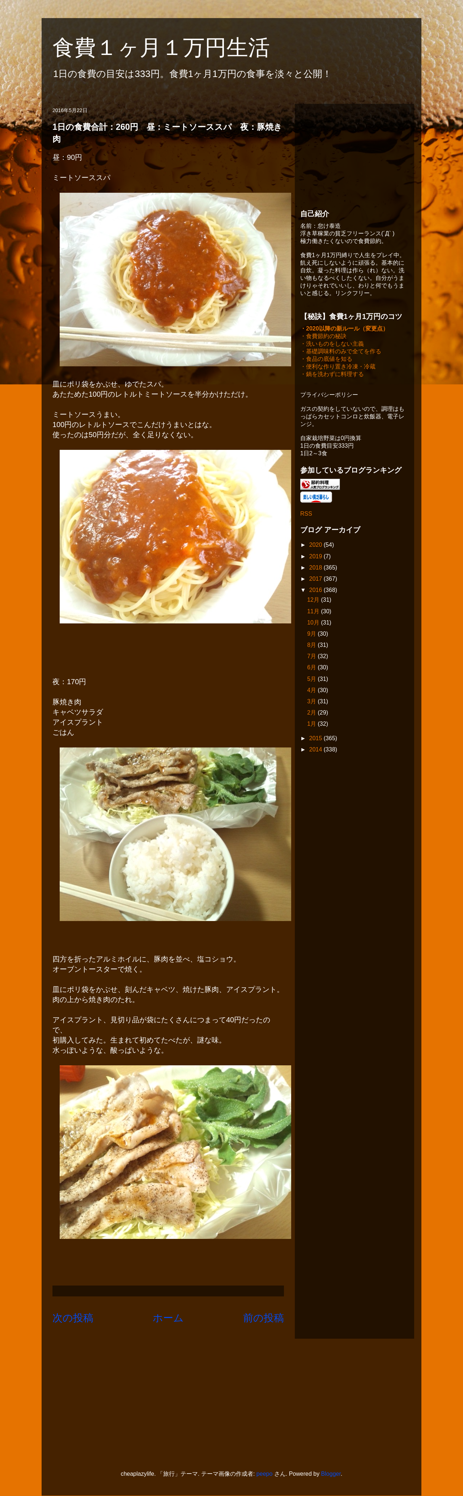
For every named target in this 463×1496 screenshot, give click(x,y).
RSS (306, 514)
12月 (314, 600)
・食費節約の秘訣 (323, 337)
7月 (312, 657)
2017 (316, 579)
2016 (316, 591)
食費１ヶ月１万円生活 (172, 47)
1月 (312, 724)
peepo (264, 1474)
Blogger (331, 1474)
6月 (312, 668)
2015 (316, 739)
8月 (312, 646)
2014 (316, 750)
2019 (316, 557)
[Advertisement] (354, 154)
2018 (316, 568)
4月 (312, 691)
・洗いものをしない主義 (332, 344)
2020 (316, 545)
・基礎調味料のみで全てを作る (340, 352)
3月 (312, 702)
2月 (312, 713)
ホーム (168, 1318)
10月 (314, 623)
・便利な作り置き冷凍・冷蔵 (337, 367)
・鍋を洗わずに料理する (332, 375)
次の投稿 (72, 1318)
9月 (312, 634)
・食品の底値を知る (326, 360)
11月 (314, 612)
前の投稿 (263, 1318)
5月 (312, 680)
